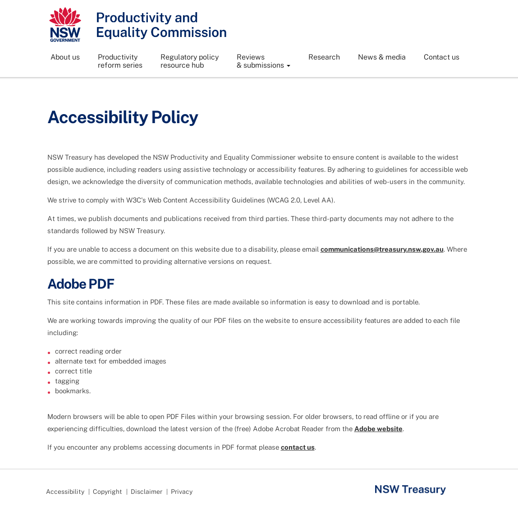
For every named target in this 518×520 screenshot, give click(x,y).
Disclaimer (146, 491)
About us (65, 57)
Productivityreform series (120, 61)
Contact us (441, 57)
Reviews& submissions (263, 61)
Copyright (107, 491)
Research (324, 57)
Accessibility (65, 491)
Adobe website (378, 429)
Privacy (182, 491)
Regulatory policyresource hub (189, 61)
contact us (298, 447)
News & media (382, 57)
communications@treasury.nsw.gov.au (382, 249)
